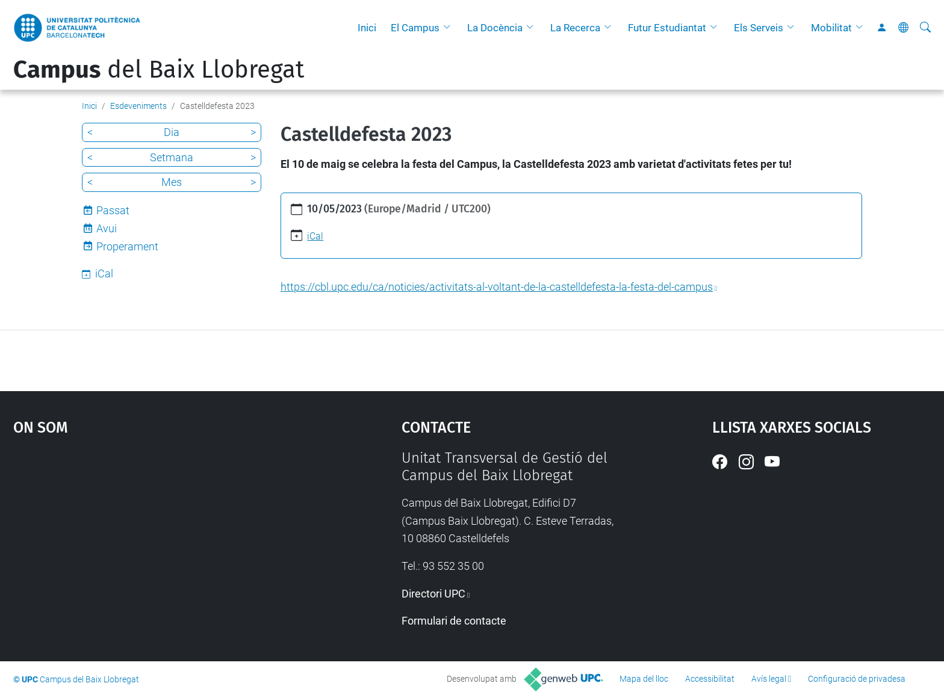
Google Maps (161, 539)
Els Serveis (758, 28)
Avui (106, 228)
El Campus (415, 28)
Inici (367, 28)
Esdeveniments (138, 106)
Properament (127, 246)
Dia (171, 132)
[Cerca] (925, 28)
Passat (112, 210)
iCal (315, 236)
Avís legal (768, 679)
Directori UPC (433, 593)
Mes (171, 182)
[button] (449, 28)
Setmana (171, 157)
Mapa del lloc (644, 679)
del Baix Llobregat (158, 69)
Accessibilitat (709, 679)
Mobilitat (831, 28)
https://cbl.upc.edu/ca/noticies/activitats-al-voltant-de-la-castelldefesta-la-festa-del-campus (497, 286)
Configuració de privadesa (856, 679)
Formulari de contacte (454, 620)
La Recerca (575, 28)
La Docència (495, 28)
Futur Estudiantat (667, 28)
